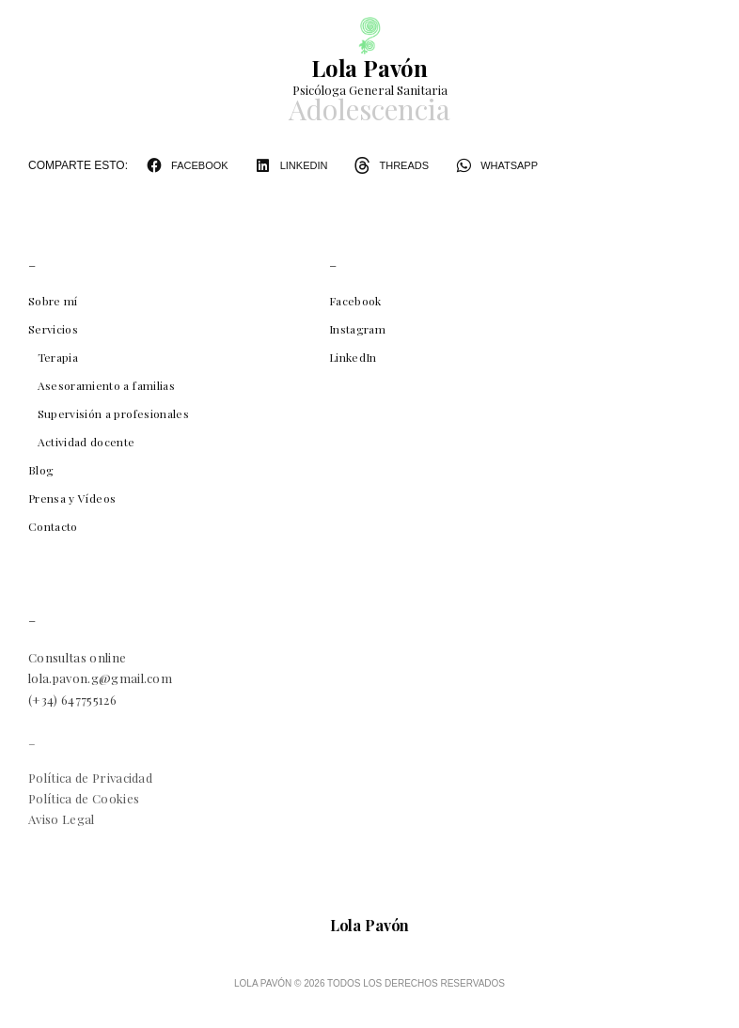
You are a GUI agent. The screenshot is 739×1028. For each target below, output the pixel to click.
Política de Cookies (83, 798)
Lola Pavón (369, 68)
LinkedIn (353, 357)
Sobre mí (53, 300)
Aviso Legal (61, 819)
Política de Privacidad (90, 778)
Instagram (357, 328)
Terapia (58, 357)
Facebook (355, 300)
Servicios (53, 328)
